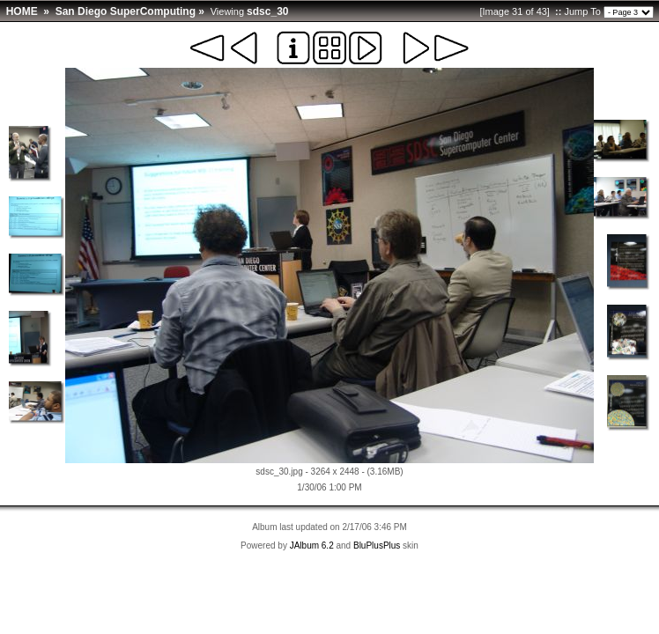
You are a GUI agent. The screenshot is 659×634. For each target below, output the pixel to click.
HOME (22, 11)
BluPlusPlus (376, 545)
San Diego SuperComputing (126, 11)
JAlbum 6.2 (312, 545)
